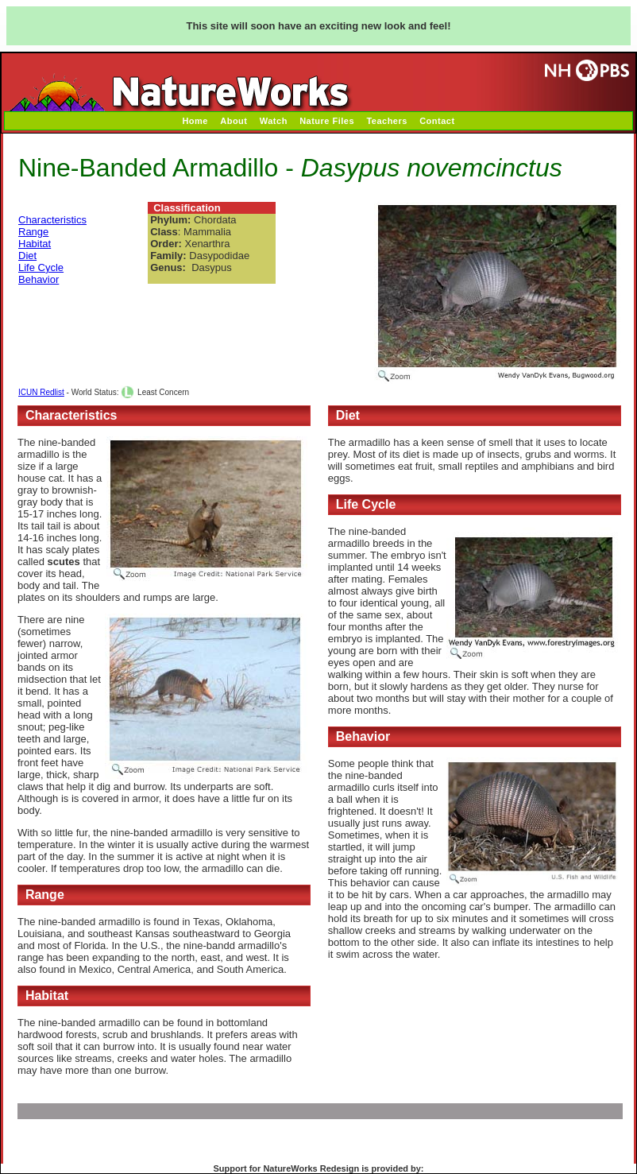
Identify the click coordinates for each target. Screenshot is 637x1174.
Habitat (34, 244)
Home (195, 121)
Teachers (386, 121)
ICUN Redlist (41, 392)
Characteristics (52, 220)
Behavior (38, 279)
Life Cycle (41, 267)
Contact (436, 121)
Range (33, 232)
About (233, 121)
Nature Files (326, 121)
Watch (274, 121)
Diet (27, 256)
